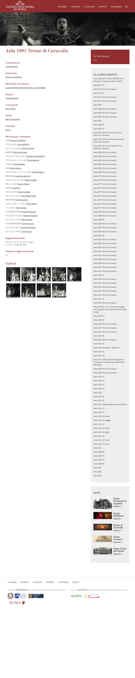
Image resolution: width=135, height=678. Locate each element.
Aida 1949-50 (98, 316)
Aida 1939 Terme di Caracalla (105, 369)
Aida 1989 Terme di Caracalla (105, 156)
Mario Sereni (31, 204)
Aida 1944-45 (98, 343)
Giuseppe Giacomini (22, 176)
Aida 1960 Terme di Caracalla (105, 259)
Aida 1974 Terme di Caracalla (105, 196)
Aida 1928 (97, 392)
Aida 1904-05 (98, 456)
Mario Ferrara (26, 219)
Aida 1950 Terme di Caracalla (105, 303)
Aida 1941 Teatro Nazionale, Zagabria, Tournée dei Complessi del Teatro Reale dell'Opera (109, 362)
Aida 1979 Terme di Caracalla (105, 176)
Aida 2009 (97, 105)
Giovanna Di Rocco (28, 227)
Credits (76, 582)
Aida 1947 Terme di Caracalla (105, 328)
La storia (75, 7)
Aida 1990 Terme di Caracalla (105, 152)
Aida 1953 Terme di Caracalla (105, 291)
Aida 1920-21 (98, 412)
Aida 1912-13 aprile (101, 444)
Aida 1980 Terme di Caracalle (105, 172)
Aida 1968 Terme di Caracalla (105, 223)
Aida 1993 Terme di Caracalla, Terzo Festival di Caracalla (107, 134)
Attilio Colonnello (13, 119)
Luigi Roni (16, 188)
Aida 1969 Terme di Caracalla (105, 216)
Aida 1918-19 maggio (102, 420)
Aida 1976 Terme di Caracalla (105, 188)
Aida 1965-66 (98, 235)
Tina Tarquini (26, 231)
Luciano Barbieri (12, 98)
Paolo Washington (28, 196)
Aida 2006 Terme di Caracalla (105, 113)
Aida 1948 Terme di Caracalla (105, 324)
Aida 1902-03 (98, 460)
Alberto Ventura (26, 87)
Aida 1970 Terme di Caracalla (105, 212)
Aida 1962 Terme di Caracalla (105, 251)
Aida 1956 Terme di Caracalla (105, 279)
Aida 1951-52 (98, 299)
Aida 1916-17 (98, 424)
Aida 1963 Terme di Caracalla (105, 247)
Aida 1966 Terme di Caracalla (105, 231)
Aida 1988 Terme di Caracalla (105, 160)
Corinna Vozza (28, 223)
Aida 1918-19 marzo (101, 416)
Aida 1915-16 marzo (101, 428)
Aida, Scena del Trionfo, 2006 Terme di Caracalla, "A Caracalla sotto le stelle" (108, 79)
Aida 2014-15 (98, 93)
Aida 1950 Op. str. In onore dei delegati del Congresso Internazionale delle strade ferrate (110, 309)
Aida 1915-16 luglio (101, 432)
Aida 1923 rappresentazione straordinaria (110, 404)
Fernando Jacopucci (28, 211)
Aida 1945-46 (98, 336)
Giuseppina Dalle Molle (35, 156)
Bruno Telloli (11, 109)
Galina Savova (15, 168)
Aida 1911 (97, 448)
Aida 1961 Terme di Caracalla (105, 255)
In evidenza (116, 7)
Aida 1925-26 (98, 396)
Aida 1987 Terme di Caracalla (105, 164)
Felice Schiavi (21, 207)
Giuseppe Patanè (12, 87)
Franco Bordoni (22, 200)
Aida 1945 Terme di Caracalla (105, 340)
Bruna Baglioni (33, 160)
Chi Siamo (62, 7)
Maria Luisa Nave (20, 152)
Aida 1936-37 (98, 376)
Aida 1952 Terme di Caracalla (105, 295)
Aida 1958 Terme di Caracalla (105, 267)
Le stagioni (89, 7)
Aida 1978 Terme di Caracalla (105, 180)
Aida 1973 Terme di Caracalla (105, 200)
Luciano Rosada (39, 87)
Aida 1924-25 (98, 400)
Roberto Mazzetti (30, 215)
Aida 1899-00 (98, 464)
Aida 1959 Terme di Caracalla (105, 263)
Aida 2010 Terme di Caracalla (105, 101)
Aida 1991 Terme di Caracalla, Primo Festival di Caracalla (107, 147)
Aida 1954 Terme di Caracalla (105, 287)
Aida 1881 (97, 475)
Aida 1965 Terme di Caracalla (105, 239)
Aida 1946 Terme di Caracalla (105, 332)
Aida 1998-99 (98, 124)
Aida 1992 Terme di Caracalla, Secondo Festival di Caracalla (108, 140)
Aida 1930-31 (98, 384)
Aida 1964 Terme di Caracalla (105, 243)
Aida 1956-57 (98, 275)
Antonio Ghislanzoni (14, 77)
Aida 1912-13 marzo (101, 440)
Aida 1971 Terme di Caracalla (105, 208)
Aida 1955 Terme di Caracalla (105, 283)
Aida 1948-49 (98, 320)
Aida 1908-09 (98, 452)
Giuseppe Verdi (12, 66)
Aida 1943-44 (98, 351)
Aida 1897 (97, 468)
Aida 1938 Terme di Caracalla (105, 373)
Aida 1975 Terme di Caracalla (105, 192)
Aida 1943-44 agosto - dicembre (106, 347)
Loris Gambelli (23, 144)
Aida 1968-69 (98, 219)
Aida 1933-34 (98, 380)
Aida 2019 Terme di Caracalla (105, 89)
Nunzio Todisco (23, 184)
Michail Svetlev (31, 180)
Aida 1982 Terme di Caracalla (105, 168)
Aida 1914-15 (98, 436)
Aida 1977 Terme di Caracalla (105, 184)
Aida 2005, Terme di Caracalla (105, 117)
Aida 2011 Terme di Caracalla (105, 97)
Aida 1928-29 (98, 388)
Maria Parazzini (38, 172)
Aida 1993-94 (98, 128)
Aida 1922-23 (98, 408)
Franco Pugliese (27, 148)
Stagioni (117, 506)
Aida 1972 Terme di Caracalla (105, 204)
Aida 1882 (97, 471)
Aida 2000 (97, 121)
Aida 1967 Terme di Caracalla (105, 227)
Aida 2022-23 (98, 85)
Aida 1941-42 (98, 355)
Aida (95, 60)
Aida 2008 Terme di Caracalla (105, 109)
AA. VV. (8, 130)
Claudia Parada (19, 164)
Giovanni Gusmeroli (18, 140)
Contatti (102, 7)
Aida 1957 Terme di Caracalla (105, 271)
